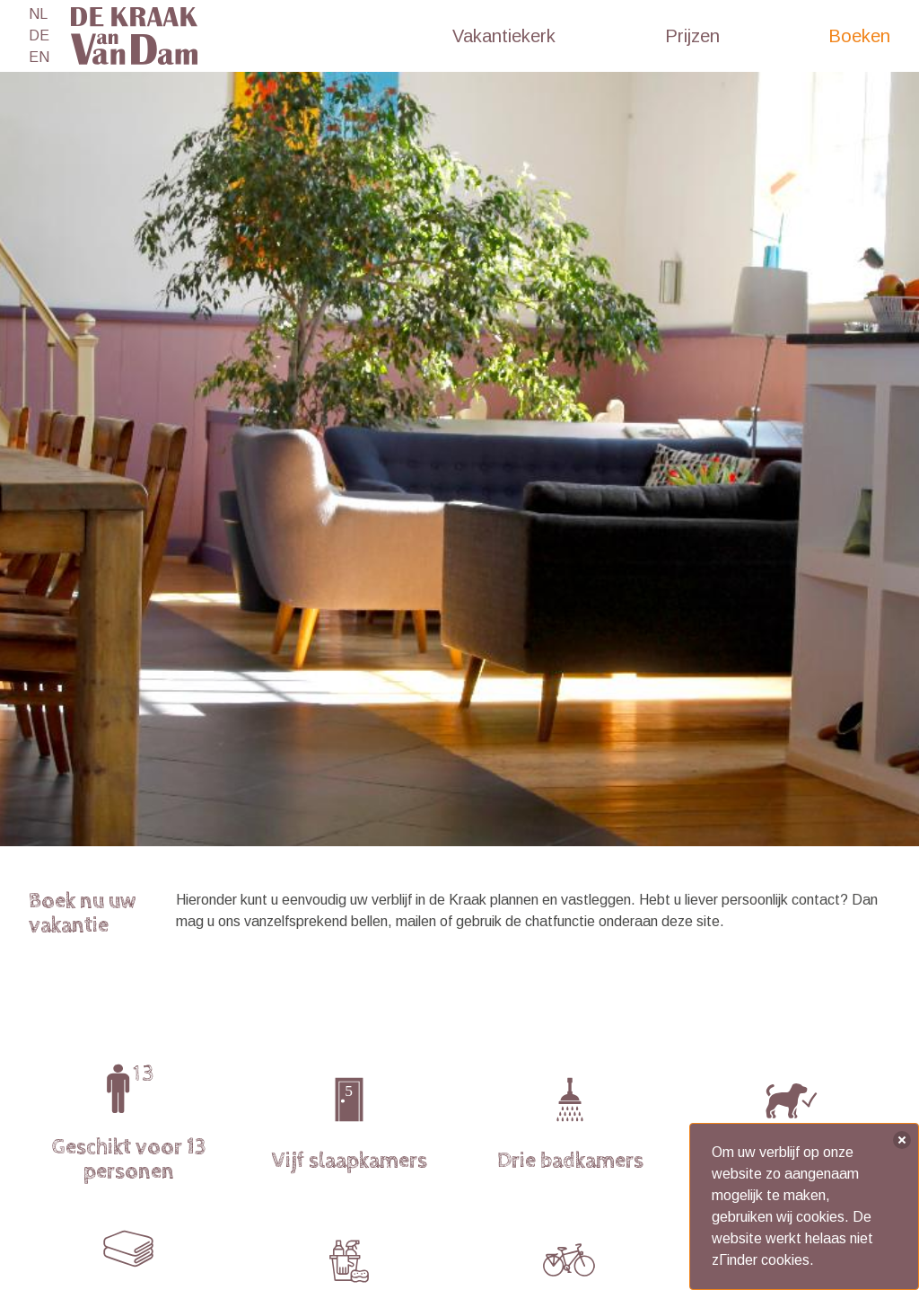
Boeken (859, 36)
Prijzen (692, 36)
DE (39, 35)
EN (39, 57)
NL (38, 14)
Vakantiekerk (504, 36)
